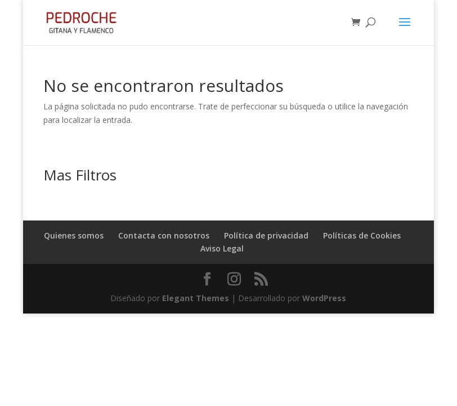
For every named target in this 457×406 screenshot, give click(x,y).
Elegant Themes (195, 298)
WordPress (324, 298)
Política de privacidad (266, 235)
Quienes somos (74, 235)
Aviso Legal (222, 248)
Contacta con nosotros (163, 235)
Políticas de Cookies (362, 235)
